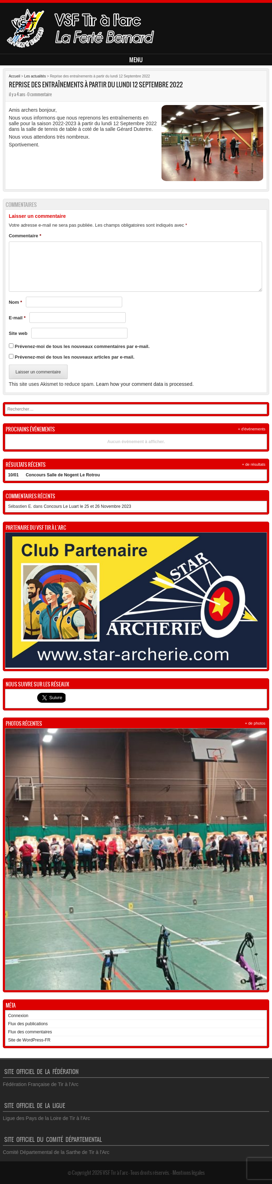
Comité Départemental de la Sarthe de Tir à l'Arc (56, 1152)
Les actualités (35, 76)
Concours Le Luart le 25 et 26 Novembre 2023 (87, 506)
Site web (18, 333)
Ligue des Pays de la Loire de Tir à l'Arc (46, 1118)
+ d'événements (252, 429)
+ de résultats (253, 464)
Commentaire (25, 235)
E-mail (17, 317)
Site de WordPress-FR (29, 1040)
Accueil (14, 76)
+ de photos (255, 723)
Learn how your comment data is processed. (144, 384)
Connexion (18, 1015)
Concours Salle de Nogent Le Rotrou (63, 474)
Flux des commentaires (30, 1031)
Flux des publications (28, 1023)
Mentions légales (188, 1173)
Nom (15, 302)
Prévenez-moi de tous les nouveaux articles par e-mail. (75, 357)
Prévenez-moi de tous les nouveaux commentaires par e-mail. (82, 346)
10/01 (13, 474)
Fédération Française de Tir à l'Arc (41, 1084)
